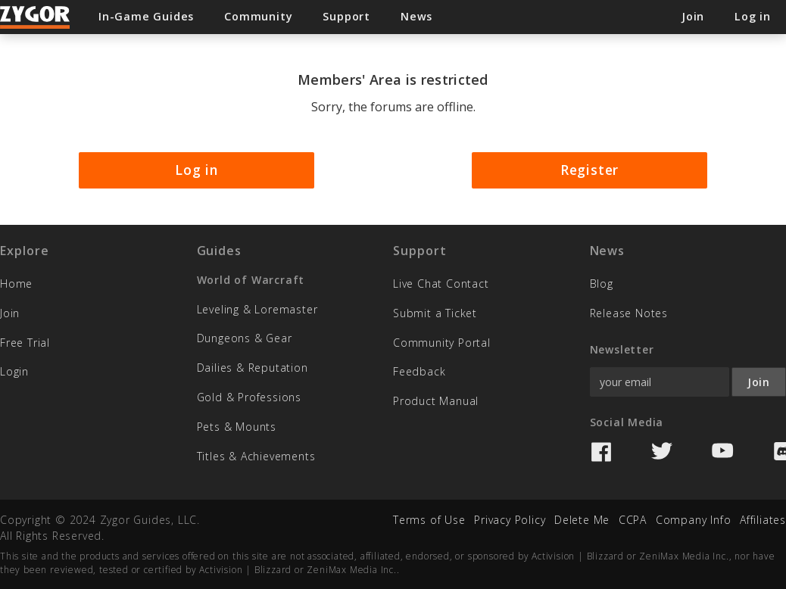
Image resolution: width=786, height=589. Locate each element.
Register (589, 169)
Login (14, 371)
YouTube (722, 452)
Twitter (661, 452)
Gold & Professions (249, 397)
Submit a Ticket (435, 313)
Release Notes (629, 313)
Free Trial (25, 342)
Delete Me (582, 520)
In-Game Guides (146, 16)
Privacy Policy (509, 520)
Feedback (419, 371)
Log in (196, 169)
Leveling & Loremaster (257, 309)
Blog (601, 283)
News (416, 16)
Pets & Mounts (236, 426)
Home (16, 283)
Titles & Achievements (256, 456)
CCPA (633, 520)
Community (258, 16)
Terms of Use (429, 520)
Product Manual (436, 401)
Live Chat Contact (441, 283)
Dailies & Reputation (252, 367)
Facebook (601, 452)
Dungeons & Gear (244, 338)
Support (346, 16)
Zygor (35, 17)
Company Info (693, 520)
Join (10, 313)
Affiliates (763, 520)
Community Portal (442, 342)
